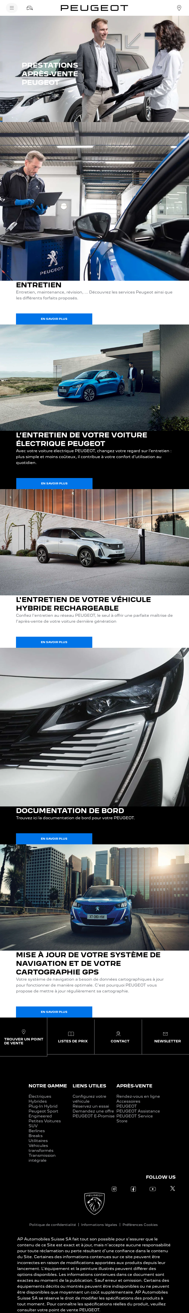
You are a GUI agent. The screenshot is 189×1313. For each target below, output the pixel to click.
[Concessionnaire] (179, 8)
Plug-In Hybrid (43, 1106)
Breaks (36, 1135)
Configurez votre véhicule (89, 1099)
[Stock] (29, 8)
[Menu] (12, 8)
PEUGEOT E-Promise (94, 1116)
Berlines (37, 1130)
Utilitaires (38, 1140)
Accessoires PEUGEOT (128, 1104)
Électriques (40, 1096)
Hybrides (38, 1101)
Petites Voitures (45, 1121)
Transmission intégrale (42, 1158)
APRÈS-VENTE (134, 1085)
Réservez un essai (91, 1106)
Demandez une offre (93, 1111)
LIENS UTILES (89, 1085)
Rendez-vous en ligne (138, 1096)
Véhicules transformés (41, 1148)
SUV (33, 1126)
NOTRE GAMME (48, 1085)
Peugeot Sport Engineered (43, 1113)
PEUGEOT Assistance (138, 1111)
